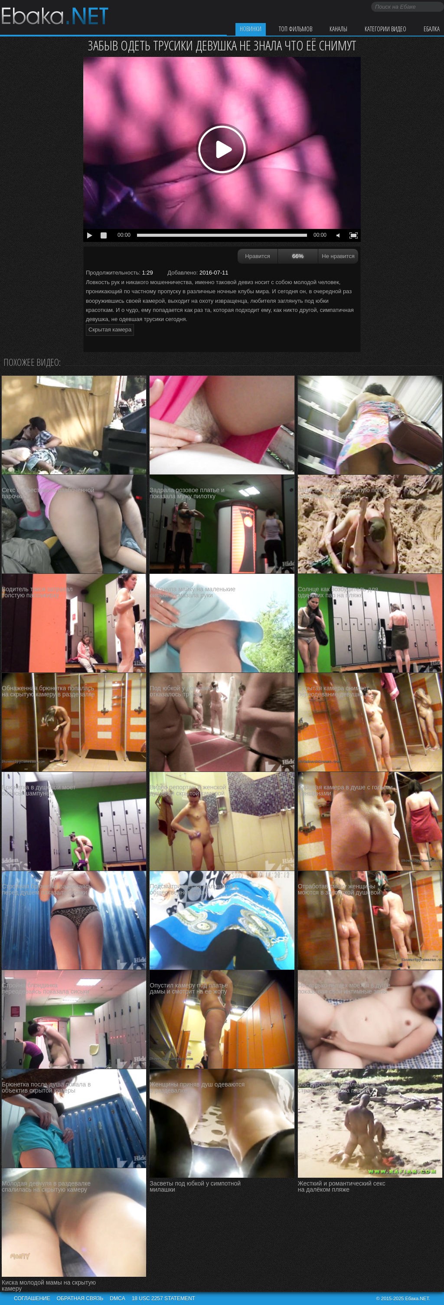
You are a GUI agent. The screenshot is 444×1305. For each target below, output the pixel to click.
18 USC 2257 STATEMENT (163, 1298)
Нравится (257, 256)
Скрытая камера (109, 329)
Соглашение (32, 1298)
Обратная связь (80, 1298)
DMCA (117, 1298)
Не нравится (338, 256)
